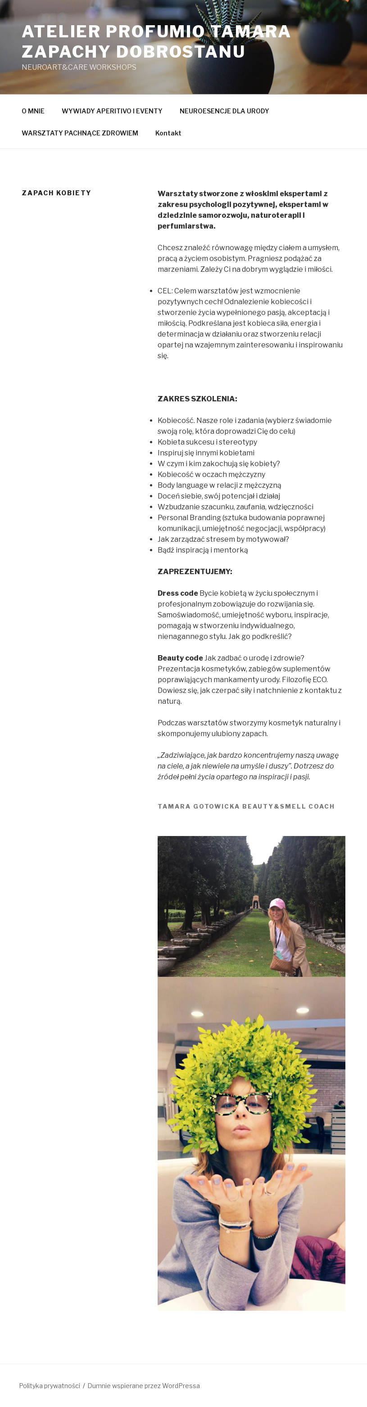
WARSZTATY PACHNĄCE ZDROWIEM (80, 133)
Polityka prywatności (49, 1385)
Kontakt (168, 133)
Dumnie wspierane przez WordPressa (143, 1385)
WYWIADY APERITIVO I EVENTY (112, 111)
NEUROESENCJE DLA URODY (224, 111)
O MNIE (33, 111)
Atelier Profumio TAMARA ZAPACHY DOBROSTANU (157, 42)
